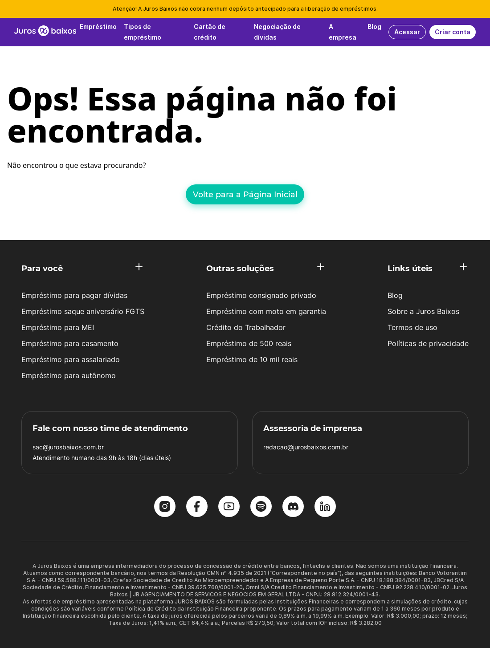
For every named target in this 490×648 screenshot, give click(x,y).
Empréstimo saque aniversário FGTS (82, 311)
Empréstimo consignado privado (261, 295)
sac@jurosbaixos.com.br (68, 447)
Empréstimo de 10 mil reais (252, 359)
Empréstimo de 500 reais (248, 343)
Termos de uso (412, 327)
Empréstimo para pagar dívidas (74, 295)
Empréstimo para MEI (57, 327)
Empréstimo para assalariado (70, 359)
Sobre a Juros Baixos (423, 311)
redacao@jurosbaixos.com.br (305, 447)
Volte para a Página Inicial (245, 194)
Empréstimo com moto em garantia (266, 311)
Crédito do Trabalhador (246, 327)
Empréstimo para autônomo (68, 375)
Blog (395, 295)
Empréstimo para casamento (69, 343)
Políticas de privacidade (428, 343)
